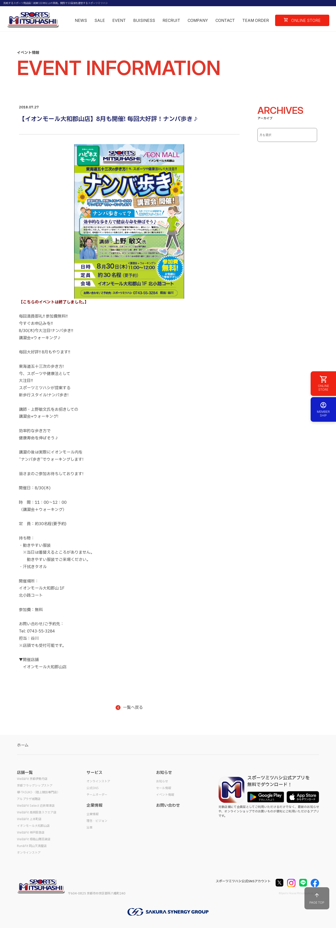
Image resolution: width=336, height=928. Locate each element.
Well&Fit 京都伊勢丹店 (32, 779)
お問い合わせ (168, 805)
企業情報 (92, 814)
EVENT (119, 20)
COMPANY (198, 20)
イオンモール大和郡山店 (33, 826)
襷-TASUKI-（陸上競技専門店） (38, 792)
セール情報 (163, 788)
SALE (99, 20)
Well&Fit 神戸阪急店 (30, 832)
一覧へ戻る (129, 707)
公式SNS (92, 788)
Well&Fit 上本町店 (29, 819)
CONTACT (225, 20)
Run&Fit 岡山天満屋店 (32, 846)
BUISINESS (144, 20)
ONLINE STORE (302, 20)
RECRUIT (171, 20)
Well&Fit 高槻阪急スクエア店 (36, 812)
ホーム (23, 745)
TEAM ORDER (255, 20)
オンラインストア (29, 852)
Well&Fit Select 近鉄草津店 (36, 805)
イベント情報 (165, 795)
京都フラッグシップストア (35, 785)
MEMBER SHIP (323, 409)
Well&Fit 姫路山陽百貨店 (33, 839)
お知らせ (162, 781)
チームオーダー (96, 795)
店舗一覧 (25, 773)
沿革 (89, 827)
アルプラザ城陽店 (29, 799)
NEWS (81, 20)
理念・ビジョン (96, 821)
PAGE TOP (316, 898)
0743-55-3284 (41, 631)
